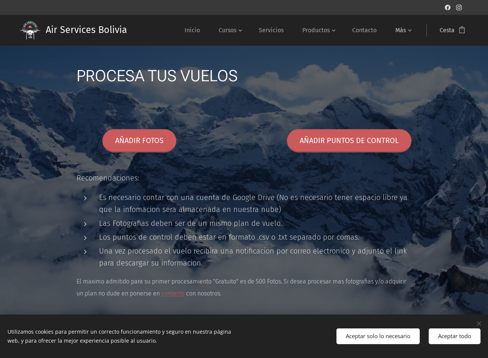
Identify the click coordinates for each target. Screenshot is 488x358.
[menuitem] (196, 30)
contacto (172, 293)
